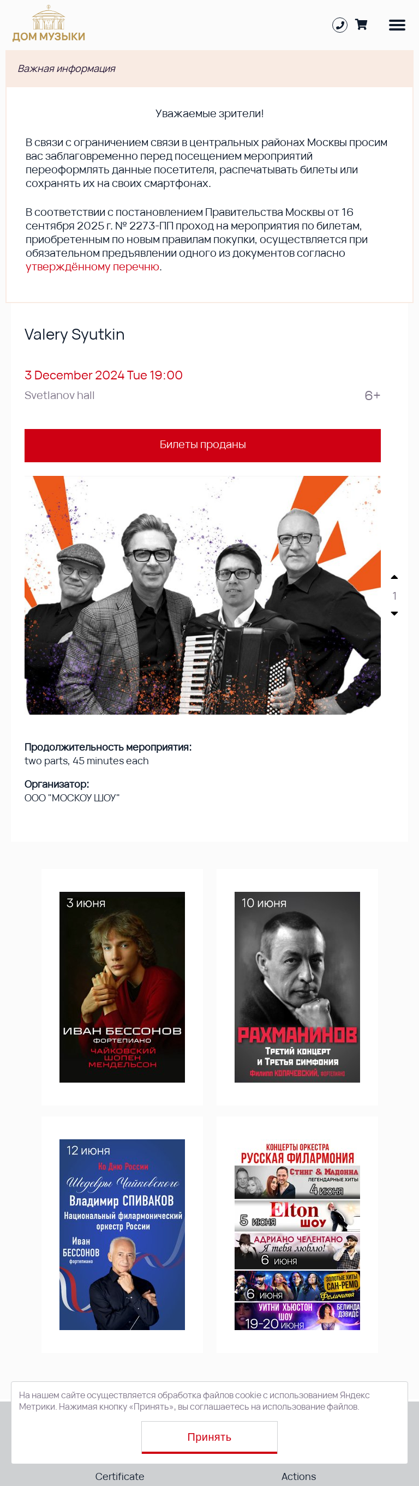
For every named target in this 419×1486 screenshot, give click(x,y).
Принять (210, 1437)
